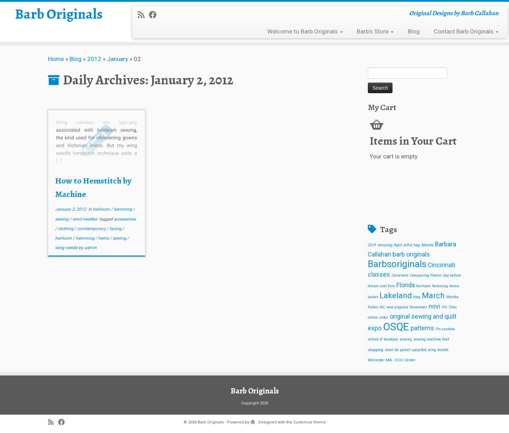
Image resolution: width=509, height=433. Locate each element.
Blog (414, 31)
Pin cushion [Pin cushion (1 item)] (445, 329)
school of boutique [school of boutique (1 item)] (383, 339)
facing (115, 228)
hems (104, 238)
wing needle (67, 247)
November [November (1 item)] (418, 307)
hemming (123, 209)
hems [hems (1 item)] (454, 286)
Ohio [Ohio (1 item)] (452, 307)
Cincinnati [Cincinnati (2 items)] (441, 265)
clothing (66, 228)
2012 (94, 58)
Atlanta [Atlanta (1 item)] (427, 245)
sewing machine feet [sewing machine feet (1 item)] (431, 339)
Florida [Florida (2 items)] (405, 285)
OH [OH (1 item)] (444, 307)
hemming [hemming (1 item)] (440, 286)
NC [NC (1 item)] (382, 307)
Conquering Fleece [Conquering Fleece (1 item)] (426, 275)
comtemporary (92, 228)
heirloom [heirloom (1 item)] (423, 286)
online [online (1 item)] (373, 317)
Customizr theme (309, 422)
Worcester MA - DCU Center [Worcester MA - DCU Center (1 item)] (391, 360)
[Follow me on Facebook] (155, 14)
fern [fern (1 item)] (391, 286)
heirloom (102, 209)
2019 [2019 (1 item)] (372, 245)
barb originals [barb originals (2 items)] (411, 254)
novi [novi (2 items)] (434, 306)
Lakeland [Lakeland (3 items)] (395, 295)
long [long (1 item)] (416, 297)
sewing (62, 219)
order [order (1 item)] (383, 317)
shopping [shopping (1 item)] (375, 350)
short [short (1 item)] (389, 350)
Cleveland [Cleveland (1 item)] (399, 275)
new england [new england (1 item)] (397, 307)
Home (56, 58)
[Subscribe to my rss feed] (143, 14)
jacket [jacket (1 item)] (373, 297)
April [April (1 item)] (398, 245)
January (117, 58)
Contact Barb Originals (466, 31)
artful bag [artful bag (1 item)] (411, 245)
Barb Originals (59, 14)
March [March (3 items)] (433, 295)
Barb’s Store (375, 31)
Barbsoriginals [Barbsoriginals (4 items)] (397, 264)
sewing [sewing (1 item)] (406, 339)
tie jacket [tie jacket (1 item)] (402, 350)
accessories (125, 219)
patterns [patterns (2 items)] (422, 328)
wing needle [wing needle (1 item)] (438, 350)
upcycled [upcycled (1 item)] (419, 350)
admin (90, 247)
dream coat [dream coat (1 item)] (377, 286)
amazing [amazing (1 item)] (385, 245)
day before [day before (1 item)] (452, 275)
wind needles (85, 219)
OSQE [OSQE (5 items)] (396, 327)
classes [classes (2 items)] (379, 274)
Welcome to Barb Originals (305, 31)
